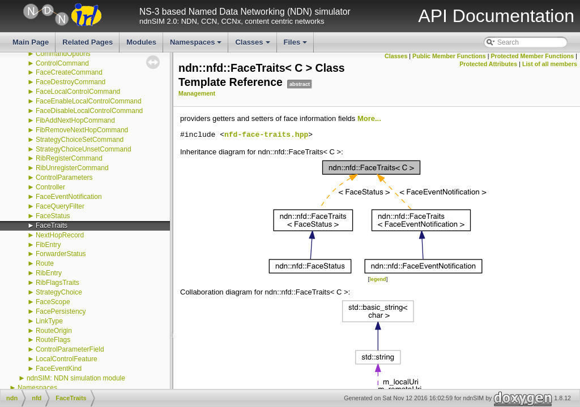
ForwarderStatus (61, 254)
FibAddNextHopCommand (75, 120)
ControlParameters (64, 177)
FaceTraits (51, 226)
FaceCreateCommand (69, 72)
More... (369, 118)
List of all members (549, 63)
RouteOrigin (54, 331)
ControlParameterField (70, 349)
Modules (141, 42)
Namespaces (197, 45)
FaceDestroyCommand (70, 82)
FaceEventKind (59, 369)
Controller (50, 187)
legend (377, 279)
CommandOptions (63, 54)
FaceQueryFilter (60, 206)
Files (296, 45)
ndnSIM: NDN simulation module (76, 378)
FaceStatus (53, 216)
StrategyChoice (59, 292)
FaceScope (53, 302)
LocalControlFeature (66, 359)
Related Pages (87, 42)
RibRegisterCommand (69, 158)
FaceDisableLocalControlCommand (89, 111)
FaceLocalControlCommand (78, 92)
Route (45, 263)
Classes (253, 45)
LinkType (49, 321)
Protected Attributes (488, 63)
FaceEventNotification (69, 197)
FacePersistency (61, 311)
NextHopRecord (60, 235)
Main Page (30, 42)
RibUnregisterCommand (72, 168)
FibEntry (48, 245)
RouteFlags (53, 340)
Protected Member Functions (532, 56)
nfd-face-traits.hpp (266, 135)
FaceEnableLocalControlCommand (89, 101)
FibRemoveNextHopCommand (82, 130)
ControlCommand (62, 63)
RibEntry (49, 273)
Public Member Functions (449, 56)
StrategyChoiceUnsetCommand (83, 149)
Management (196, 93)
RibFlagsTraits (57, 283)
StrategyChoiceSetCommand (79, 140)
